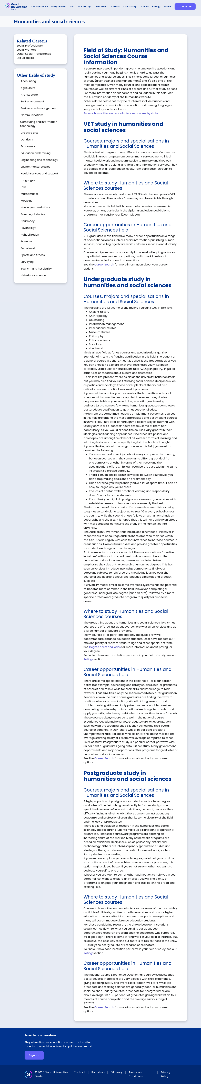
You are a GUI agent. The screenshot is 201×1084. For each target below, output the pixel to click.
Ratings (88, 659)
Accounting (28, 81)
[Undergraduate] (39, 6)
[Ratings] (156, 6)
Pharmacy (28, 221)
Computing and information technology (38, 124)
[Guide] (167, 6)
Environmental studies (35, 167)
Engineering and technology (39, 160)
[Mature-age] (84, 6)
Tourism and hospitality (36, 269)
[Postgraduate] (59, 6)
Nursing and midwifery (35, 207)
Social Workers (26, 50)
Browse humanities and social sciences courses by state (121, 113)
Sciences (27, 241)
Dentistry (27, 139)
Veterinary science (33, 275)
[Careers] (115, 6)
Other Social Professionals (34, 54)
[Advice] (144, 6)
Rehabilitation (30, 235)
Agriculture (28, 88)
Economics (28, 146)
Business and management (39, 108)
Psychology (28, 228)
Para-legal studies (33, 214)
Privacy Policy (165, 1074)
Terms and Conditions (136, 1074)
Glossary (117, 1072)
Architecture (29, 95)
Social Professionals (30, 46)
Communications (32, 115)
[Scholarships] (130, 6)
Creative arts (29, 133)
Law (23, 187)
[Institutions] (101, 6)
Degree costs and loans (105, 647)
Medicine (27, 201)
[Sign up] (34, 1055)
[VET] (72, 6)
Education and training (36, 153)
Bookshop (98, 1072)
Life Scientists (25, 58)
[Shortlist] (185, 6)
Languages (28, 180)
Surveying (27, 262)
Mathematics (29, 194)
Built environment (32, 101)
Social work (28, 248)
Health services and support (39, 173)
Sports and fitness (33, 255)
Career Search (104, 264)
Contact (79, 1072)
